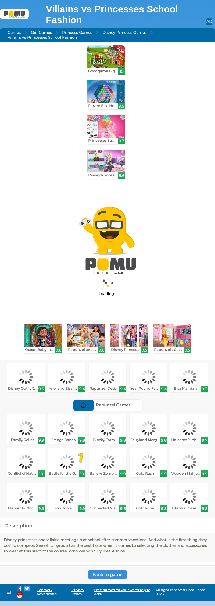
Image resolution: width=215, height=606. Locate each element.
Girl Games (41, 32)
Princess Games (77, 32)
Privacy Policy (77, 592)
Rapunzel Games (101, 404)
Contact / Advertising (47, 592)
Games (14, 32)
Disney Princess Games (124, 32)
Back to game (107, 574)
